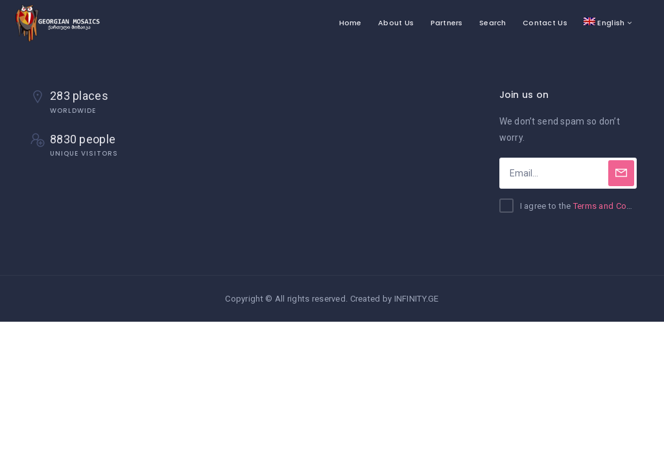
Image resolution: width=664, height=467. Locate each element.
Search (492, 23)
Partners (447, 23)
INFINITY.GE (416, 299)
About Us (396, 23)
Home (350, 23)
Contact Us (545, 23)
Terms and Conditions (616, 206)
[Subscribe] (621, 173)
